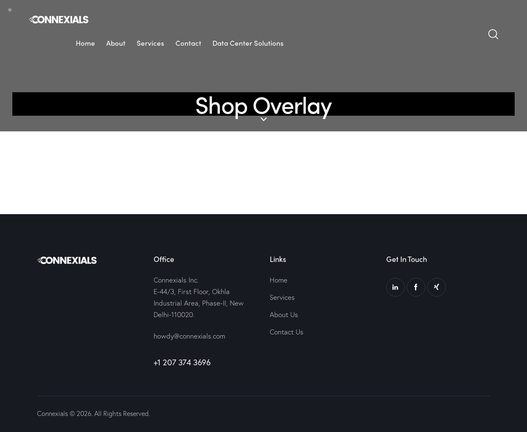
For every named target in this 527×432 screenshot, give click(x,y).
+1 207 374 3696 (182, 362)
